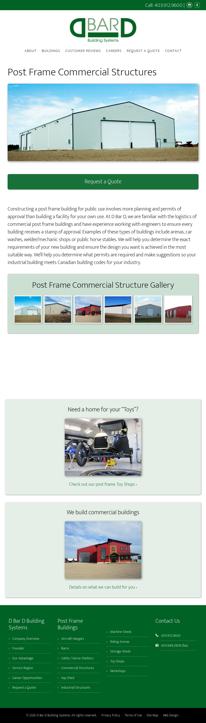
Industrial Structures (76, 687)
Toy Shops (117, 661)
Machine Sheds (121, 632)
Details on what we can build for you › (103, 584)
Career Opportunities (27, 678)
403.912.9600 (168, 5)
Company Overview (25, 639)
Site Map (152, 715)
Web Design (170, 715)
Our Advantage (22, 658)
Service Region (22, 668)
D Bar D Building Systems (103, 30)
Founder (18, 648)
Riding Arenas (120, 642)
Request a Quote (103, 181)
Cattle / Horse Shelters (77, 658)
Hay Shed (67, 678)
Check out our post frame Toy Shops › (103, 481)
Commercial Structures (77, 668)
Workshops (118, 671)
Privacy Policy (110, 715)
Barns (65, 648)
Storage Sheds (120, 651)
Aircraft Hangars (72, 639)
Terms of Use (133, 715)
